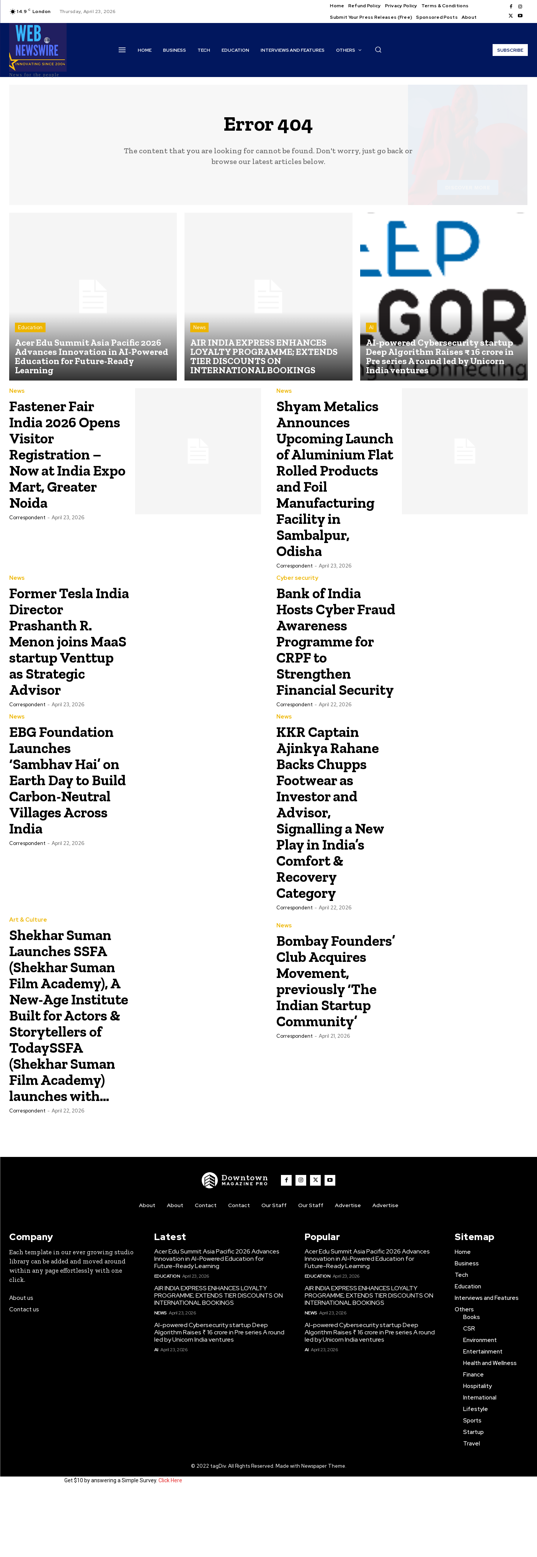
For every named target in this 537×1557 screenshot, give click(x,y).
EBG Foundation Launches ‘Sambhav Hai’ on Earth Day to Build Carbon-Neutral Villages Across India (67, 828)
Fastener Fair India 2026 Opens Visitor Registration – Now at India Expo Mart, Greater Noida (60, 454)
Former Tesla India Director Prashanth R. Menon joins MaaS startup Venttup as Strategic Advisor (59, 665)
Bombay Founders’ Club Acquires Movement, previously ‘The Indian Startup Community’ (331, 1031)
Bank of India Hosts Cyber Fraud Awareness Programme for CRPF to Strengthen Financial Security (330, 673)
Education (30, 327)
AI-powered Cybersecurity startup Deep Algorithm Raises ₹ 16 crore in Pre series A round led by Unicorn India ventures (219, 1396)
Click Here (170, 1545)
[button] (378, 49)
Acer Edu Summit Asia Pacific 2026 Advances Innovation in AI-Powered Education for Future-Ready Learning (216, 1323)
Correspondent (27, 517)
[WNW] (235, 1245)
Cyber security (297, 594)
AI (371, 327)
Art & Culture (28, 968)
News (199, 327)
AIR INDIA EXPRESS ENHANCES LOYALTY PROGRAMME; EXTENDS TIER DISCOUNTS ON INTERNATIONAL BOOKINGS (218, 1360)
